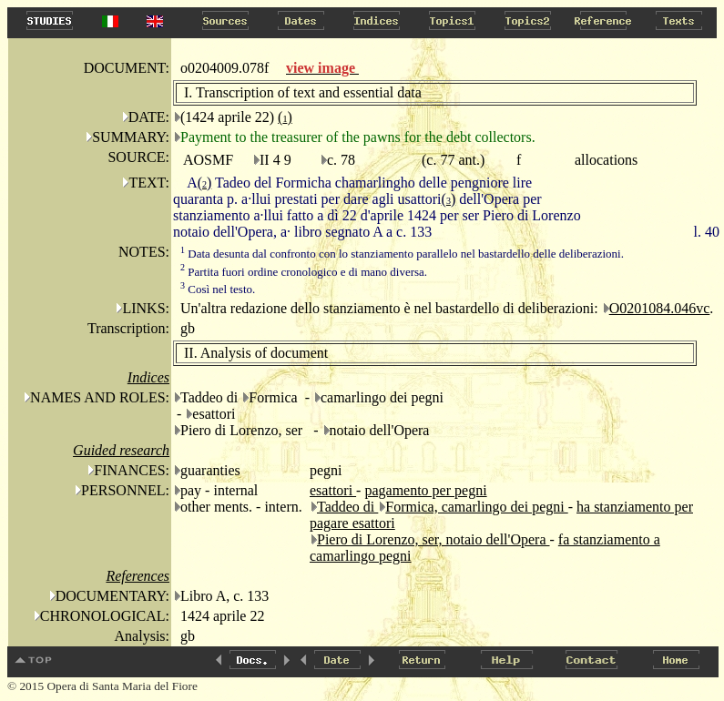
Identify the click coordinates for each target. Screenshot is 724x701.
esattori (333, 490)
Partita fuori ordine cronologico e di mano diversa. (303, 272)
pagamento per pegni (425, 490)
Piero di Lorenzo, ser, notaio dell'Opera (433, 539)
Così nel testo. (217, 289)
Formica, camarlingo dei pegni (476, 506)
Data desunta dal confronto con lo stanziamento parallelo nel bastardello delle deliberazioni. (402, 253)
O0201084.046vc (659, 308)
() (285, 117)
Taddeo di (347, 506)
